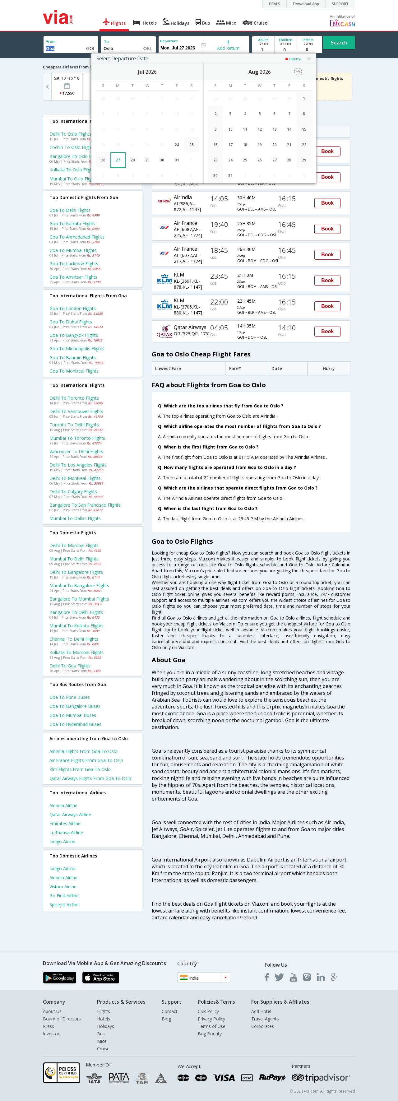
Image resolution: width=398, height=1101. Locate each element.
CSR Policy (208, 1011)
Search (339, 42)
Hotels (103, 1019)
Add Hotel (261, 1011)
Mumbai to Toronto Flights (77, 438)
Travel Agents (265, 1019)
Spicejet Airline (64, 905)
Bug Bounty (210, 1034)
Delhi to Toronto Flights (74, 398)
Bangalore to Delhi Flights (76, 612)
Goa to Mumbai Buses (72, 715)
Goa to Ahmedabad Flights (76, 237)
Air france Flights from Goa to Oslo (86, 760)
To (106, 41)
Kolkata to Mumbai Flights (76, 652)
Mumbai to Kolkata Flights (76, 626)
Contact (170, 1011)
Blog (166, 1019)
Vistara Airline (62, 887)
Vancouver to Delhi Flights (76, 451)
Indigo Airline (62, 841)
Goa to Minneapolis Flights (76, 348)
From (51, 41)
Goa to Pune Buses (69, 697)
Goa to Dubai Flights (70, 322)
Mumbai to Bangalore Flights (79, 585)
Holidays (105, 1026)
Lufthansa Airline (66, 832)
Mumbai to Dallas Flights (75, 518)
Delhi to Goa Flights (69, 666)
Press (48, 1026)
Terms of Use (211, 1026)
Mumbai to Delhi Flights (74, 559)
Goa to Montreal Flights (74, 371)
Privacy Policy (211, 1019)
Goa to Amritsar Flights (73, 277)
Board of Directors (62, 1019)
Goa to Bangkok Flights (73, 335)
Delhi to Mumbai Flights (74, 545)
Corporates (262, 1026)
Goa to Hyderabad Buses (75, 724)
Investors (52, 1034)
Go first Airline (64, 896)
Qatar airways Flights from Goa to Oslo (90, 778)
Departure (169, 41)
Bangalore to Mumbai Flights (79, 599)
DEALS (274, 4)
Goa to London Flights (72, 308)
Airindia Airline (63, 805)
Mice (102, 1041)
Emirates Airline (65, 823)
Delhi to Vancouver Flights (76, 411)
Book (327, 151)
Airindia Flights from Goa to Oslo (83, 751)
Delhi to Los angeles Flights (78, 465)
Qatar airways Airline (70, 814)
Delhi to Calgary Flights (73, 492)
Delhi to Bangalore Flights (76, 572)
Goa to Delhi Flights (69, 210)
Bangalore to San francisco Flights (85, 505)
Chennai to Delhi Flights (73, 639)
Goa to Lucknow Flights (73, 264)
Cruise (103, 1049)
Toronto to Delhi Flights (74, 425)
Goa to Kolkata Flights (72, 223)
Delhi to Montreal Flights (74, 478)
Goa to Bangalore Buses (74, 706)
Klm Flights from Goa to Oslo (80, 769)
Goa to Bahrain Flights (72, 357)
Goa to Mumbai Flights (73, 250)
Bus (101, 1034)
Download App (306, 4)
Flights (103, 1011)
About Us (52, 1011)
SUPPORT (340, 4)
